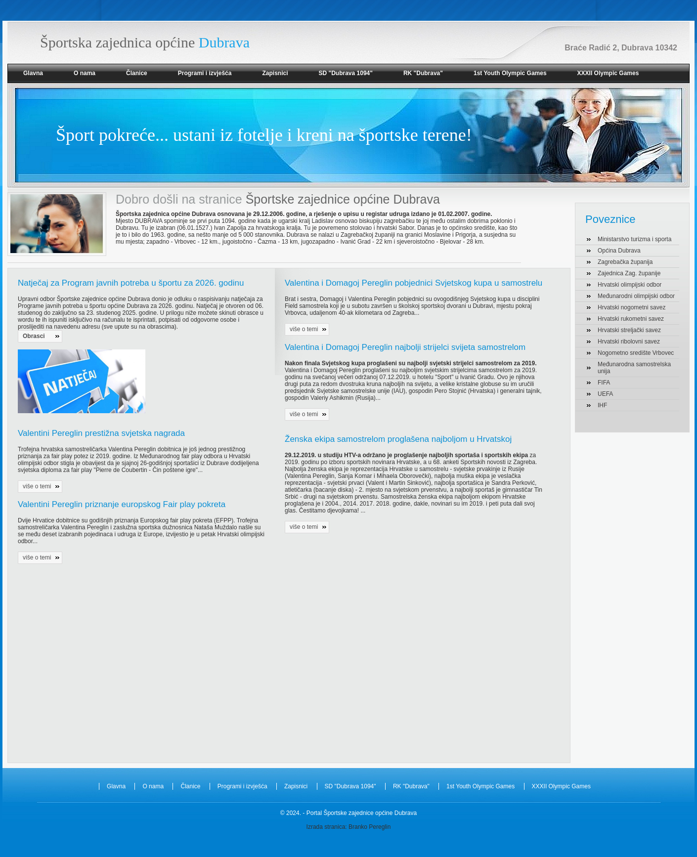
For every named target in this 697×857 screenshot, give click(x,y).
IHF (602, 405)
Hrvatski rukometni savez (631, 318)
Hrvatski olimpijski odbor (629, 284)
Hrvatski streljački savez (629, 330)
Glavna (33, 73)
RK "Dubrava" (423, 73)
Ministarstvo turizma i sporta (634, 239)
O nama (84, 73)
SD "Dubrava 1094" (345, 73)
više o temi (37, 486)
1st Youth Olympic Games (510, 73)
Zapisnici (275, 73)
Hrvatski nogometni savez (631, 307)
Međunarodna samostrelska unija (634, 368)
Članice (136, 73)
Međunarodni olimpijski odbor (636, 296)
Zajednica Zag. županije (629, 273)
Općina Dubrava (619, 250)
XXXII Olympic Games (608, 73)
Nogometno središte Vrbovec (636, 352)
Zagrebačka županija (625, 261)
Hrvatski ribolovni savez (629, 341)
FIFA (604, 382)
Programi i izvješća (205, 73)
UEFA (605, 393)
